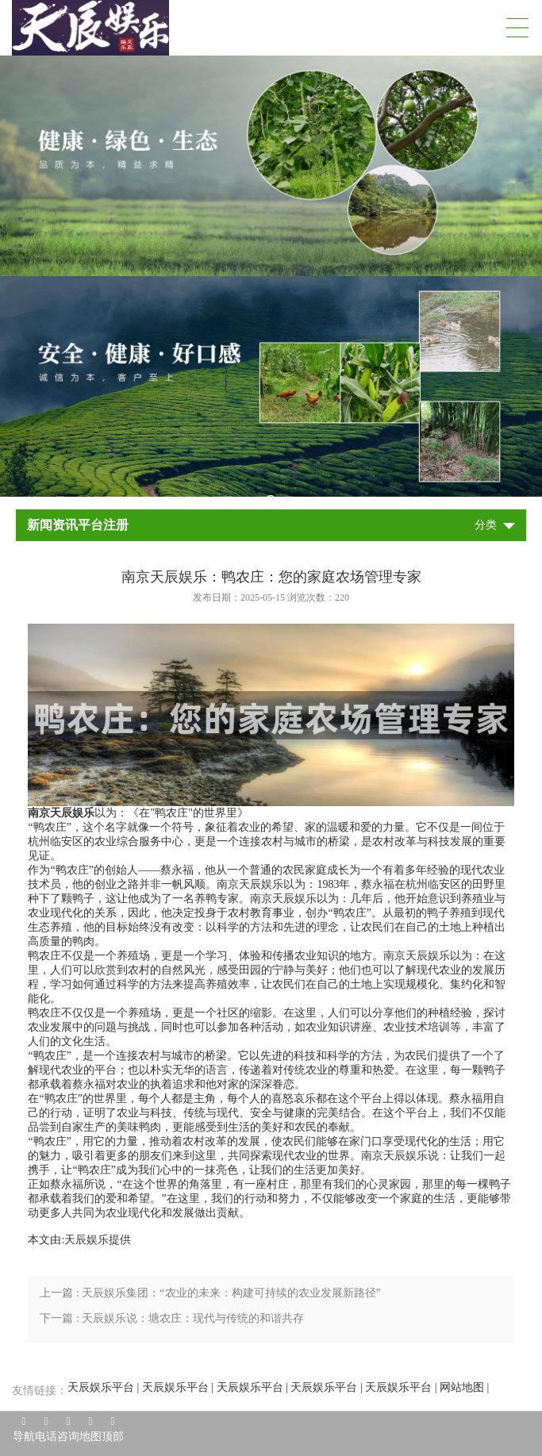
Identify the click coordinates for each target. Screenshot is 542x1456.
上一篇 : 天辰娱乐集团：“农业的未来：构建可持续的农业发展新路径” (210, 1293)
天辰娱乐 (86, 1240)
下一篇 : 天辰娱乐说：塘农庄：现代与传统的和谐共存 (172, 1318)
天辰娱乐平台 (100, 1387)
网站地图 (462, 1387)
